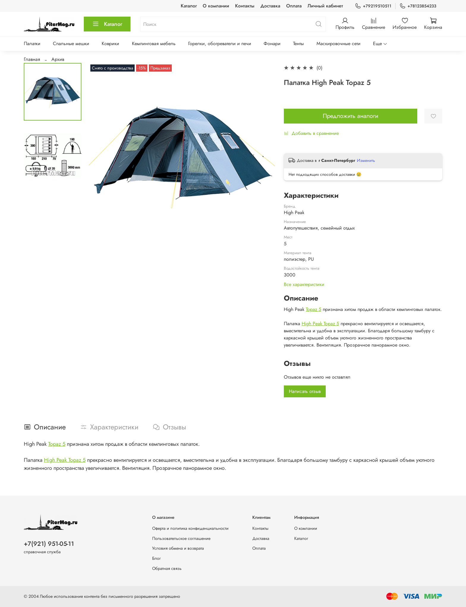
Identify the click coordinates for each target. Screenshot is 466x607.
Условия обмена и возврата (178, 548)
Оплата (294, 5)
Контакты (244, 5)
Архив (57, 59)
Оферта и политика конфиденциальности (190, 528)
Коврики (110, 43)
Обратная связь (167, 568)
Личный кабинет (325, 5)
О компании (216, 5)
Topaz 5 (313, 309)
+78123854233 (417, 6)
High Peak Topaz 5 (320, 323)
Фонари (272, 43)
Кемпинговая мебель (154, 43)
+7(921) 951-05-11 (49, 543)
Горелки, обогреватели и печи (219, 43)
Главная (32, 59)
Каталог (189, 5)
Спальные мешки (71, 43)
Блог (156, 558)
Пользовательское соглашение (181, 538)
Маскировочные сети (338, 43)
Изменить (366, 160)
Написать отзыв (305, 391)
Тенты (298, 43)
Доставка (270, 5)
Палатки (32, 43)
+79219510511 (373, 6)
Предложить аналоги (350, 116)
